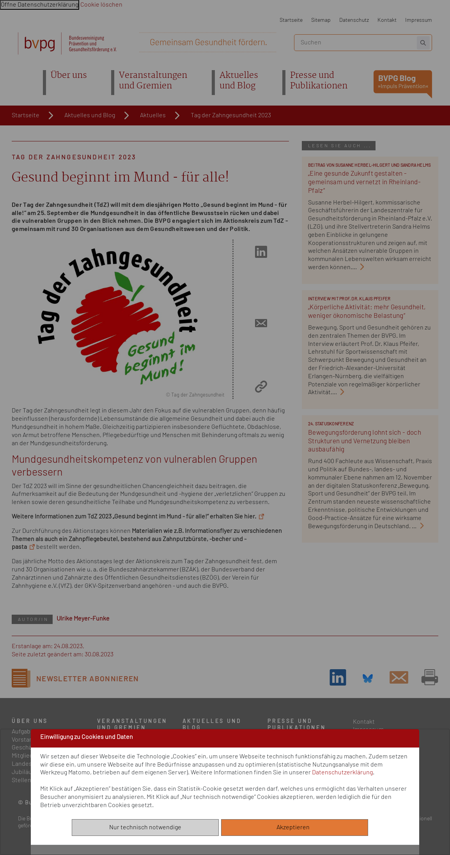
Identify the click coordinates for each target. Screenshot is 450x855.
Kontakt (387, 20)
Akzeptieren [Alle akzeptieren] (294, 827)
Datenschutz (354, 20)
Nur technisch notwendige (145, 827)
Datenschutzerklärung (342, 772)
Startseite (291, 20)
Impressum (418, 20)
